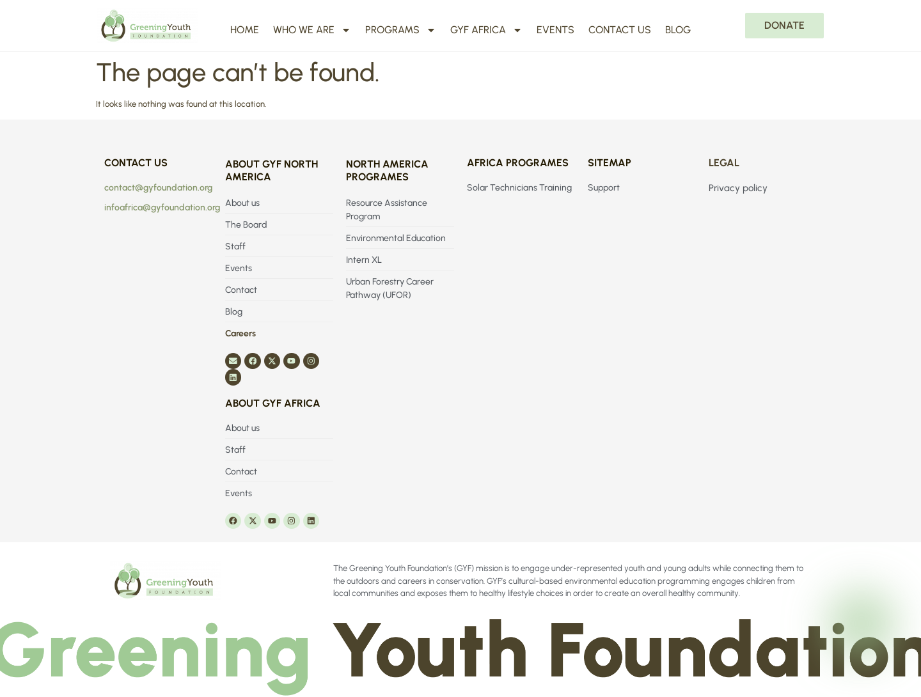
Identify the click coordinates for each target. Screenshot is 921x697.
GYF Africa (486, 30)
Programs (400, 30)
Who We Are (312, 30)
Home (244, 30)
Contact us (619, 30)
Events (555, 30)
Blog (678, 30)
